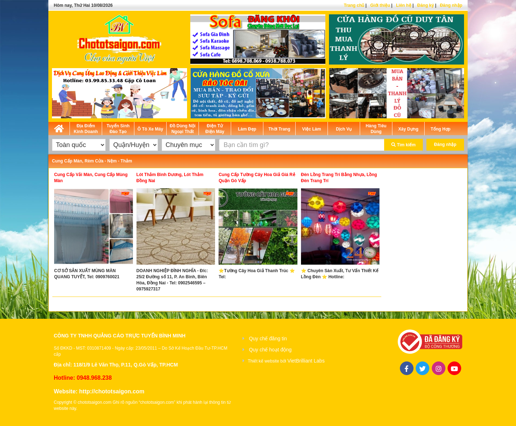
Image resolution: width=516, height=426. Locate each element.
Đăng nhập (451, 5)
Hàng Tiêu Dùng (376, 128)
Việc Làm (311, 129)
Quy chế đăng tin (268, 338)
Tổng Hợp (440, 129)
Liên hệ (403, 5)
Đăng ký (425, 5)
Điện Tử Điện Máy (214, 128)
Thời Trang (279, 129)
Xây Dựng (408, 129)
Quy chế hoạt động (270, 349)
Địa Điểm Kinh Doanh (86, 128)
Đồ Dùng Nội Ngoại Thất (183, 128)
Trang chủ (354, 5)
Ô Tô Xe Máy (150, 129)
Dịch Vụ (344, 129)
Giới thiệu (380, 5)
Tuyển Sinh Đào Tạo (117, 128)
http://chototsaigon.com (111, 391)
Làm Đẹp (247, 129)
